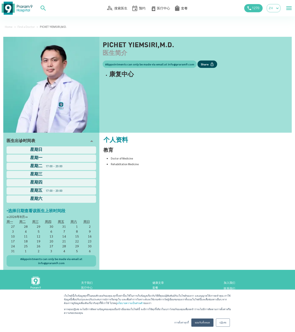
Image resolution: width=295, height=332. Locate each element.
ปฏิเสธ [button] (222, 322)
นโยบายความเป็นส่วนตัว (130, 303)
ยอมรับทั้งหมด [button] (202, 322)
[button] (51, 141)
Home (8, 26)
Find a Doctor (26, 26)
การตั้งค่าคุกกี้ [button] (181, 322)
